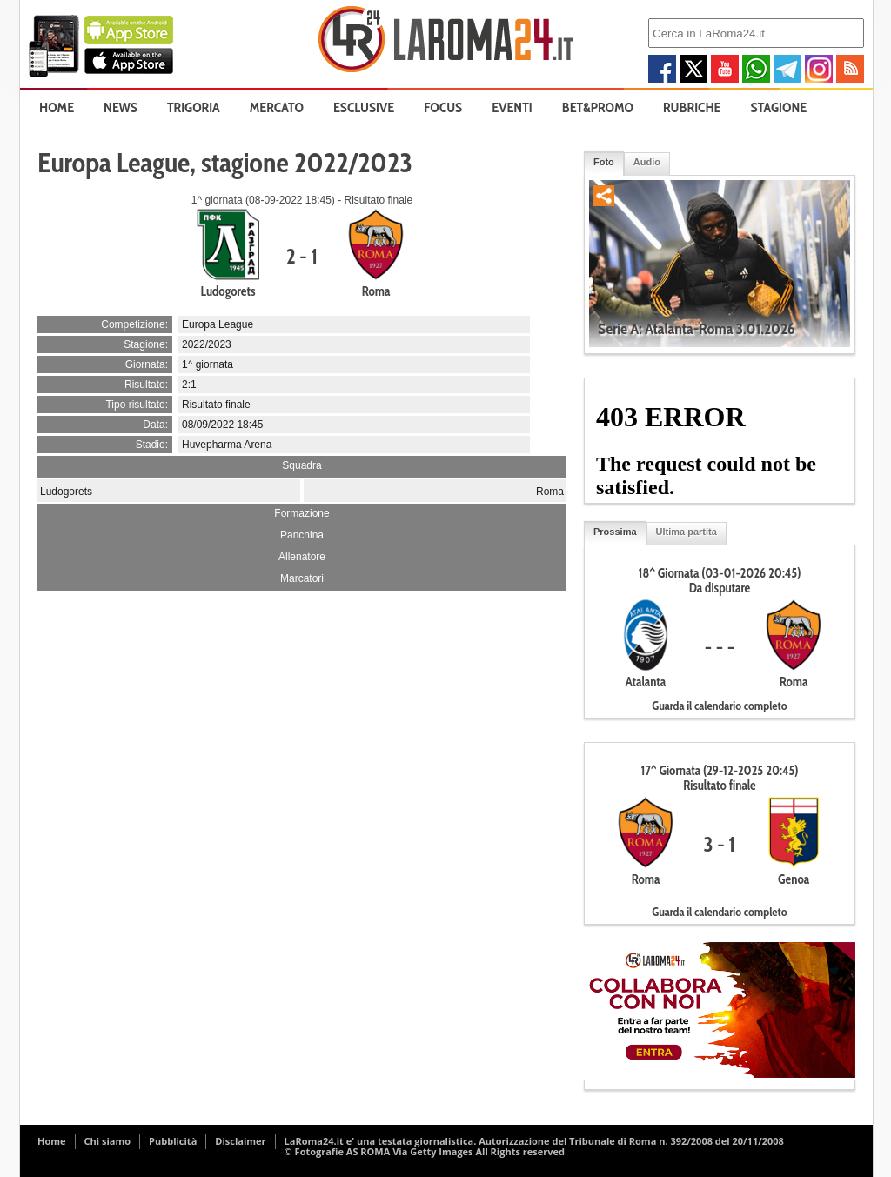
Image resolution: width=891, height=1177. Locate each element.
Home (56, 107)
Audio (646, 162)
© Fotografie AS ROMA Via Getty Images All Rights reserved (425, 1151)
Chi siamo (107, 1140)
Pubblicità (173, 1140)
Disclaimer (240, 1140)
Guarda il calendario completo (719, 705)
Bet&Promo (597, 107)
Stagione (779, 107)
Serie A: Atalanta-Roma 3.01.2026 (696, 328)
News (120, 107)
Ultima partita (686, 531)
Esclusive (363, 107)
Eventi (512, 107)
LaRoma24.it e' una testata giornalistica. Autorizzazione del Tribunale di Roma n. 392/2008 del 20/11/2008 (534, 1140)
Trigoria (193, 107)
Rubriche (692, 107)
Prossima (615, 531)
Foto (603, 162)
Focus (443, 107)
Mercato (277, 107)
